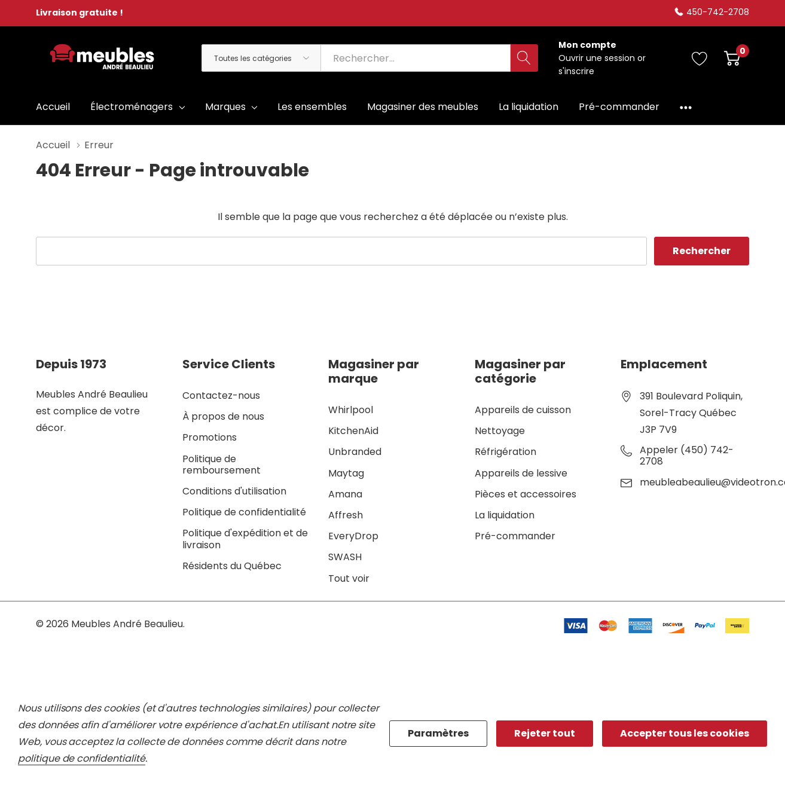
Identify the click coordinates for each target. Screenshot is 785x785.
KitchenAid (353, 430)
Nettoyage (500, 430)
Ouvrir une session (597, 58)
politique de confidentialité (81, 758)
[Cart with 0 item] (732, 58)
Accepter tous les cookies (684, 733)
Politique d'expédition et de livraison (245, 538)
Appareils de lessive (521, 473)
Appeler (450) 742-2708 (687, 455)
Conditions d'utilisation (234, 491)
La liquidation (504, 515)
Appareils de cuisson (523, 410)
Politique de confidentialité (244, 512)
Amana (345, 494)
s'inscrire (576, 71)
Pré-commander (515, 536)
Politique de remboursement (221, 464)
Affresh (345, 515)
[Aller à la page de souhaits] (700, 58)
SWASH (345, 557)
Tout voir (348, 578)
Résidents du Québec (232, 566)
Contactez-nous (221, 395)
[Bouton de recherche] (524, 58)
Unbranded (354, 451)
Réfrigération (505, 451)
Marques (225, 107)
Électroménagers (131, 107)
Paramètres (438, 733)
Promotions (209, 437)
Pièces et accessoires (525, 494)
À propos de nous (223, 416)
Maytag (346, 473)
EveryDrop (353, 536)
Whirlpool (350, 410)
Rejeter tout (544, 733)
